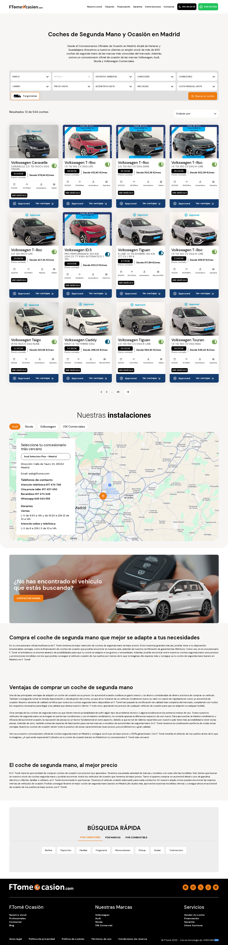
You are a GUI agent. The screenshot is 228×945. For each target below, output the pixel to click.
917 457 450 (49, 489)
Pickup (142, 850)
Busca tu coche (202, 96)
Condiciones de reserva (132, 938)
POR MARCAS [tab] (113, 837)
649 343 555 (208, 6)
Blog (11, 925)
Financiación (123, 6)
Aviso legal (15, 938)
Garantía (137, 6)
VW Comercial (103, 925)
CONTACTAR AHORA (28, 598)
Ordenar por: (196, 113)
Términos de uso (101, 938)
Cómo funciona (153, 6)
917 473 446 (42, 494)
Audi (98, 918)
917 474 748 (53, 484)
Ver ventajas (45, 203)
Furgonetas (25, 96)
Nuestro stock (94, 6)
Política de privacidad (42, 938)
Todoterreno (176, 850)
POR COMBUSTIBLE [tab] (136, 837)
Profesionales (17, 918)
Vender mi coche (194, 914)
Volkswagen (102, 914)
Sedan (157, 850)
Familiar (83, 850)
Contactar (169, 6)
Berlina (48, 850)
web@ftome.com (38, 473)
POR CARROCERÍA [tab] (90, 837)
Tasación (109, 6)
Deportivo (65, 850)
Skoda (99, 921)
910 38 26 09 (186, 6)
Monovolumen (122, 850)
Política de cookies (73, 938)
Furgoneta (101, 850)
